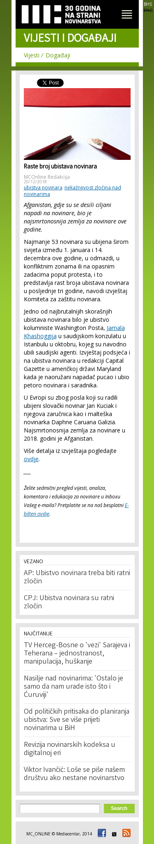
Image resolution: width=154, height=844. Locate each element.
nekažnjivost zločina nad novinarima (72, 191)
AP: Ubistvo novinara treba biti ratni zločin (77, 577)
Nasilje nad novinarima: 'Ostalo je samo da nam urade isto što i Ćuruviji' (73, 687)
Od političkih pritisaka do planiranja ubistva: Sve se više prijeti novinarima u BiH (76, 720)
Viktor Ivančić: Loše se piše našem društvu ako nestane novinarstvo (74, 774)
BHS (148, 4)
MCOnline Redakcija (47, 176)
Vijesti (31, 55)
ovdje (31, 459)
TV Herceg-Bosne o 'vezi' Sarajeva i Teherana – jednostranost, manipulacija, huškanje (77, 653)
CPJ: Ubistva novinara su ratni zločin (69, 602)
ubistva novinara (43, 187)
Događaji (58, 55)
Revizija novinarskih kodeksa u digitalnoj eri (69, 749)
